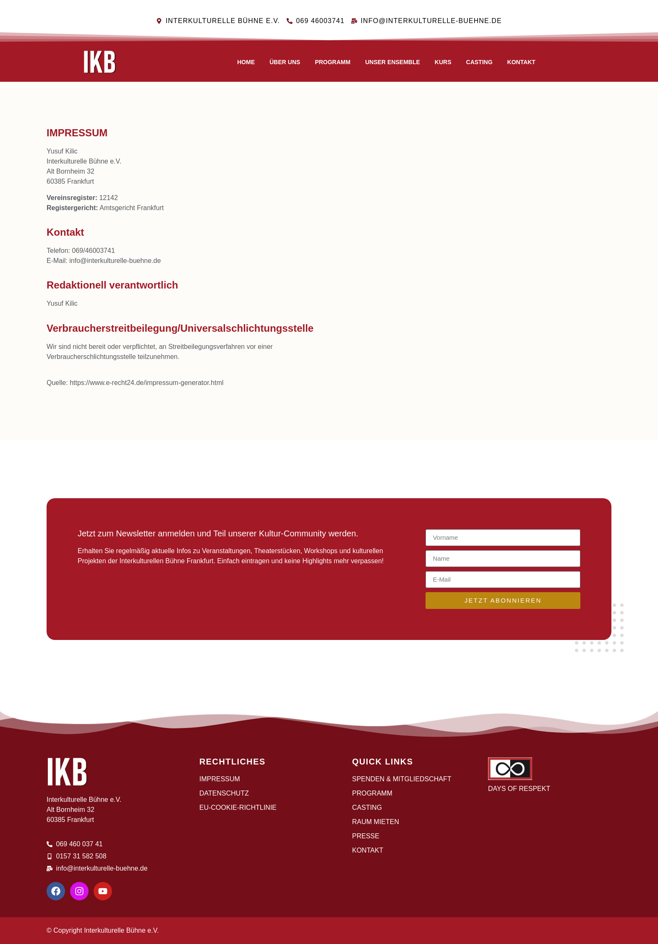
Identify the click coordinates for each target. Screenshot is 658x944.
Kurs (443, 62)
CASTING (479, 62)
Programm (332, 62)
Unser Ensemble (392, 62)
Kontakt (521, 62)
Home (246, 62)
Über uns (284, 62)
